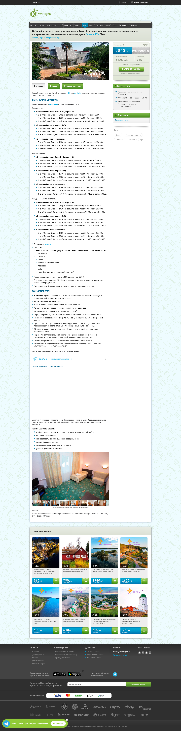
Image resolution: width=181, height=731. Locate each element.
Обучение (68, 25)
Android (78, 93)
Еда (35, 25)
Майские (134, 25)
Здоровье (100, 25)
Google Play (74, 674)
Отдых (118, 135)
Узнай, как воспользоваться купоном (55, 359)
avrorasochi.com (123, 120)
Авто (61, 25)
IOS (68, 93)
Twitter (146, 652)
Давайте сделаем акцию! (65, 651)
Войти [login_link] (124, 2)
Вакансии (34, 658)
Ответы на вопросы (38, 664)
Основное (38, 86)
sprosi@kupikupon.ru (121, 651)
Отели (108, 25)
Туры (84, 25)
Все (31, 25)
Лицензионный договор (96, 654)
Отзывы (53, 86)
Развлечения (52, 25)
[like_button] (144, 45)
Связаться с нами (120, 655)
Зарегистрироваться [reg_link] (141, 2)
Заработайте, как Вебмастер (66, 654)
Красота (42, 25)
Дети (115, 25)
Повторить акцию (131, 69)
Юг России (119, 140)
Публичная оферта (94, 658)
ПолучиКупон (124, 25)
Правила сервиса (37, 661)
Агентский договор (94, 651)
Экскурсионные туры (133, 135)
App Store (59, 674)
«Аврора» (53, 104)
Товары (77, 25)
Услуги (92, 25)
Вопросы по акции (72, 86)
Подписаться (58, 723)
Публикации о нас (38, 654)
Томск (35, 2)
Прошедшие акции (62, 658)
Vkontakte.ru (143, 652)
